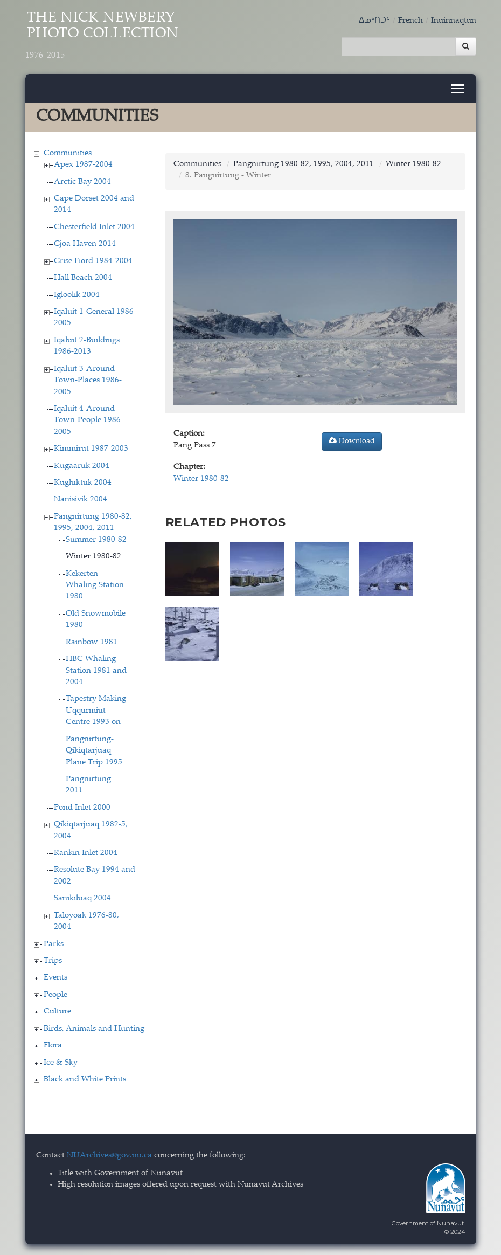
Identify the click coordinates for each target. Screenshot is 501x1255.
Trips (53, 961)
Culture (57, 1012)
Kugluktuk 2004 (83, 483)
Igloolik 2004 (77, 295)
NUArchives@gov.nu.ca (109, 1155)
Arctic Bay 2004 (82, 182)
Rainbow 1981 (91, 642)
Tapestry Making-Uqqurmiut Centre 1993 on (97, 710)
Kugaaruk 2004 (81, 466)
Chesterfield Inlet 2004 (94, 227)
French (410, 21)
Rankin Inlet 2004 (85, 853)
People (55, 995)
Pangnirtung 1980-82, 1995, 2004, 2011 (303, 164)
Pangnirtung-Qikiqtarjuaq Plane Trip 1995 (94, 751)
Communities (68, 153)
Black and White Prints (85, 1079)
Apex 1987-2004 (83, 165)
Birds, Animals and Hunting (94, 1029)
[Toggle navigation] (457, 89)
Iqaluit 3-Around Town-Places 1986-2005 (88, 380)
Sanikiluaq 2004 (82, 898)
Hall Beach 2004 (83, 278)
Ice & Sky (61, 1063)
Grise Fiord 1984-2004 (93, 261)
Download (352, 441)
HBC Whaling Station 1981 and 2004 (96, 670)
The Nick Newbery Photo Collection (102, 36)
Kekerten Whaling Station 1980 (95, 585)
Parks (54, 944)
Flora (53, 1046)
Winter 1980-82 (93, 557)
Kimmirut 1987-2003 (91, 449)
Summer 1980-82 (96, 540)
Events (55, 978)
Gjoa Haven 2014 (85, 244)
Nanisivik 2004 (80, 499)
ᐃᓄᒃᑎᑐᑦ (374, 21)
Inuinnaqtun (453, 21)
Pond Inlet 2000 (82, 808)
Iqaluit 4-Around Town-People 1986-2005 (88, 420)
